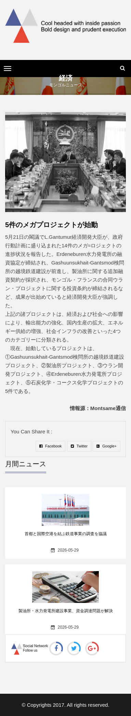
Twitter (79, 446)
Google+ (106, 446)
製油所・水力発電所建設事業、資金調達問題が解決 (65, 610)
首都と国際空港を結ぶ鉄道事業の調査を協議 (66, 533)
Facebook (50, 446)
